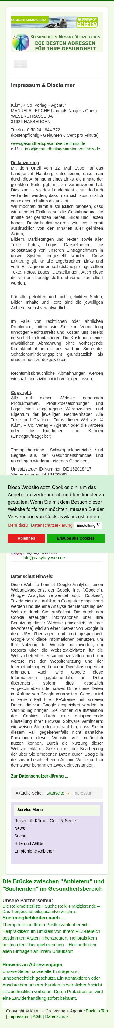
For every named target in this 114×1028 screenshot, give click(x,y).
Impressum (20, 1016)
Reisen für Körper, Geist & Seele (45, 820)
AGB (38, 1016)
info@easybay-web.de (44, 557)
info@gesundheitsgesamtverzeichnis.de (62, 149)
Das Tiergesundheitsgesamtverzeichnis (39, 911)
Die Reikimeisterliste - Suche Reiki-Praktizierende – (51, 906)
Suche (20, 835)
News (19, 828)
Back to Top (97, 1011)
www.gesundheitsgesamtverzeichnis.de (48, 143)
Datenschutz (57, 1016)
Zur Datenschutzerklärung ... (39, 776)
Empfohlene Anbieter (34, 851)
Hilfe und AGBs (28, 843)
